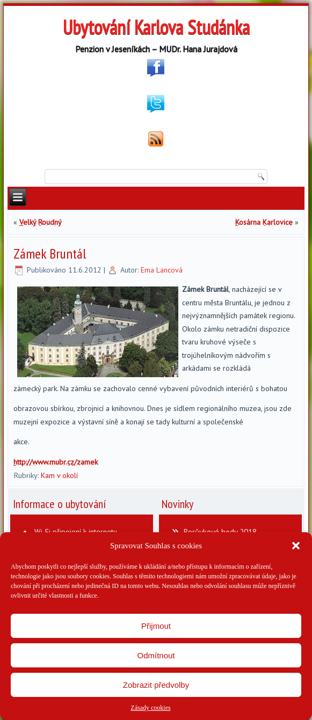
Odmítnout (156, 655)
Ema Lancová (162, 270)
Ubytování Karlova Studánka (156, 27)
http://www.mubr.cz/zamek (55, 462)
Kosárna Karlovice (264, 222)
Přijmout (156, 625)
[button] (296, 545)
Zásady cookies (150, 707)
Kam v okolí (59, 475)
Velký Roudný (40, 222)
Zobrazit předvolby (156, 684)
